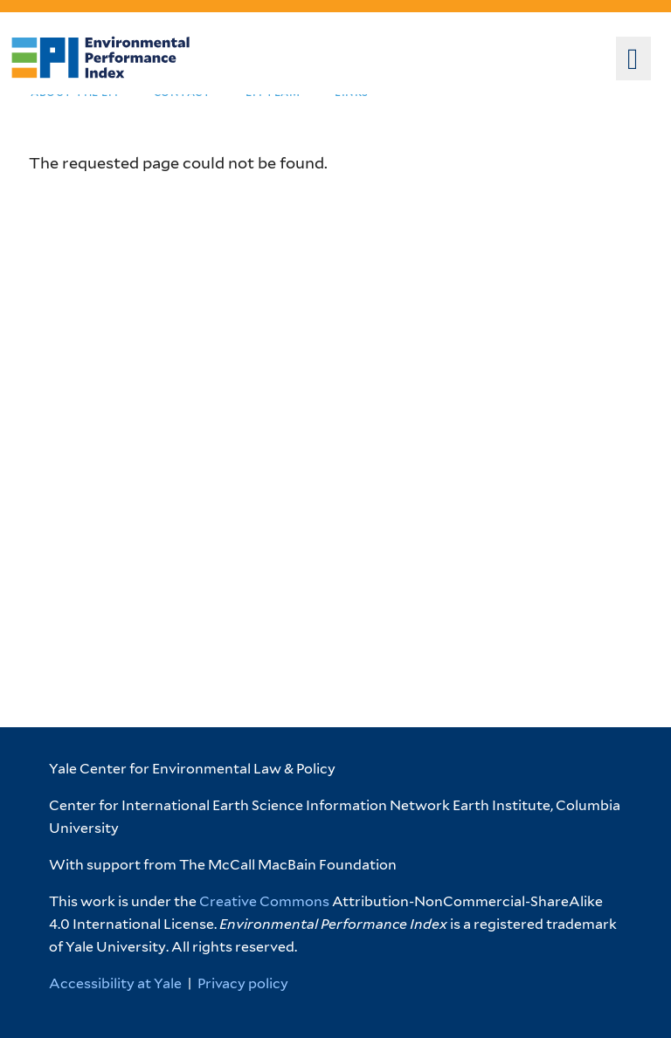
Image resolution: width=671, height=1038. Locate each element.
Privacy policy (242, 983)
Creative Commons (264, 901)
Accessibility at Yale (115, 983)
